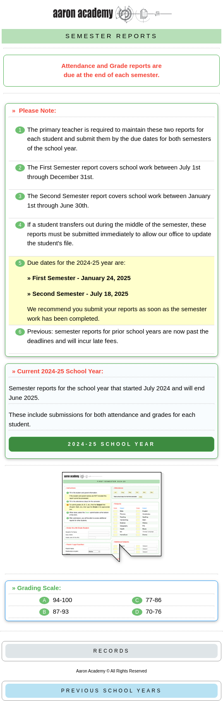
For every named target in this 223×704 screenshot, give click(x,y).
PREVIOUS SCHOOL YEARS (111, 691)
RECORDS (111, 651)
